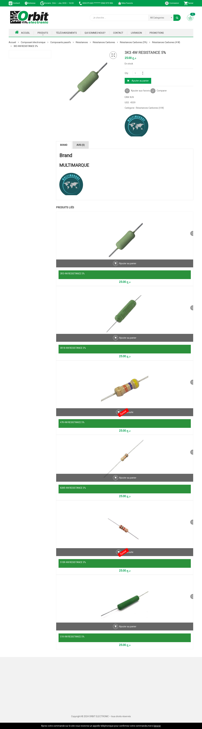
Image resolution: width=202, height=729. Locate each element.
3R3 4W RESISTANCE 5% (72, 273)
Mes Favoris (125, 3)
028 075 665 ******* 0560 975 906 (95, 3)
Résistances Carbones (104, 42)
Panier (188, 3)
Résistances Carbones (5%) (133, 42)
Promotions (157, 33)
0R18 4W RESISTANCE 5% (73, 348)
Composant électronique (33, 42)
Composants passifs (60, 42)
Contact (14, 3)
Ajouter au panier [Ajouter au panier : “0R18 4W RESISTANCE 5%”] (127, 341)
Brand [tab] (63, 145)
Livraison (136, 33)
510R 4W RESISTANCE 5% (73, 562)
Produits (43, 33)
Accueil (22, 32)
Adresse (30, 3)
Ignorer (157, 726)
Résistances (82, 42)
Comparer (162, 90)
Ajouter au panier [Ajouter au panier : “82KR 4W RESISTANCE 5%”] (127, 481)
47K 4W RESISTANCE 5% (72, 422)
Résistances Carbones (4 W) (166, 42)
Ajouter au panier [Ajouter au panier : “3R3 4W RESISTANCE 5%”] (127, 267)
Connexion (172, 3)
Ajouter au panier (140, 80)
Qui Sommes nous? (95, 33)
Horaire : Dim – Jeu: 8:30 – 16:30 (57, 3)
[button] (113, 55)
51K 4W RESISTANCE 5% (72, 636)
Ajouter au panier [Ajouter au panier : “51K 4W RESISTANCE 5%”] (127, 630)
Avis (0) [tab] (81, 145)
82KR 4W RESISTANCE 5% (73, 488)
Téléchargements (66, 33)
